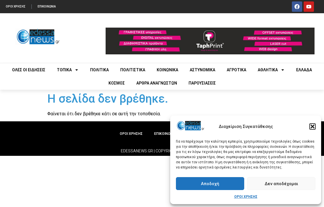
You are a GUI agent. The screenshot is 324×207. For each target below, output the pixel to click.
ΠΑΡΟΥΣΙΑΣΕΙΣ (202, 83)
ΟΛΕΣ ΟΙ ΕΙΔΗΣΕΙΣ (28, 70)
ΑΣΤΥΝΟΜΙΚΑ (202, 70)
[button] (312, 126)
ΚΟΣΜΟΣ (116, 83)
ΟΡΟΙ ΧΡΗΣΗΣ (245, 197)
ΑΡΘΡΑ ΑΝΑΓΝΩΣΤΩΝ (156, 83)
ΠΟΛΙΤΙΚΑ (99, 70)
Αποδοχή (210, 183)
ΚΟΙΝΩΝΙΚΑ (167, 70)
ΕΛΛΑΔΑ (304, 70)
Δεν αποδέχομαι (281, 183)
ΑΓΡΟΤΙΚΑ (236, 70)
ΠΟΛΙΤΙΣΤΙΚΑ (132, 70)
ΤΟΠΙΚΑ (68, 70)
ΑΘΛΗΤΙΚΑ (271, 70)
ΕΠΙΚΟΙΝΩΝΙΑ (47, 6)
